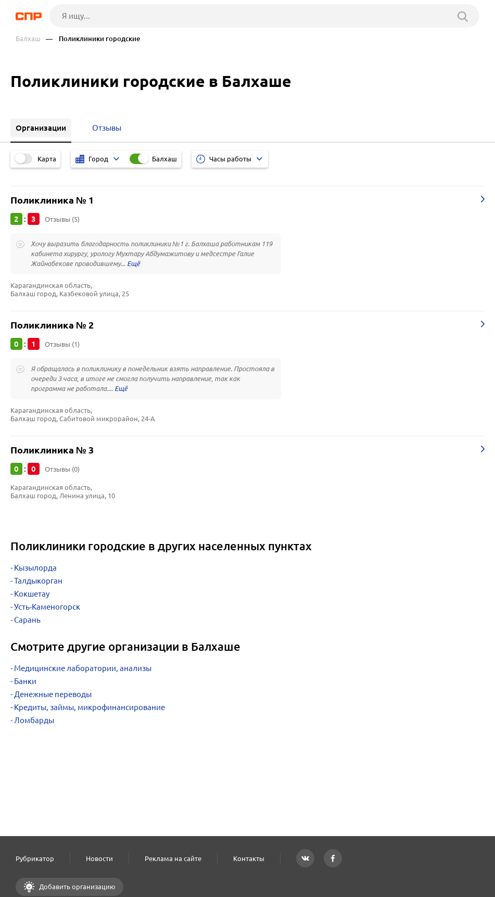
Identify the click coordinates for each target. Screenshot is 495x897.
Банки (25, 681)
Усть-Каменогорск (47, 607)
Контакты (248, 858)
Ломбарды (34, 720)
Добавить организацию (76, 886)
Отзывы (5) (62, 219)
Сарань (27, 620)
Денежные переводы (53, 694)
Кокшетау (31, 594)
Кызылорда (35, 568)
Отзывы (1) (62, 344)
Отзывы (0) (62, 469)
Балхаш (28, 38)
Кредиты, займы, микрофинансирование (89, 707)
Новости (99, 858)
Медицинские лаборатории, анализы (82, 668)
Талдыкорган (38, 581)
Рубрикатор (35, 858)
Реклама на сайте (173, 858)
